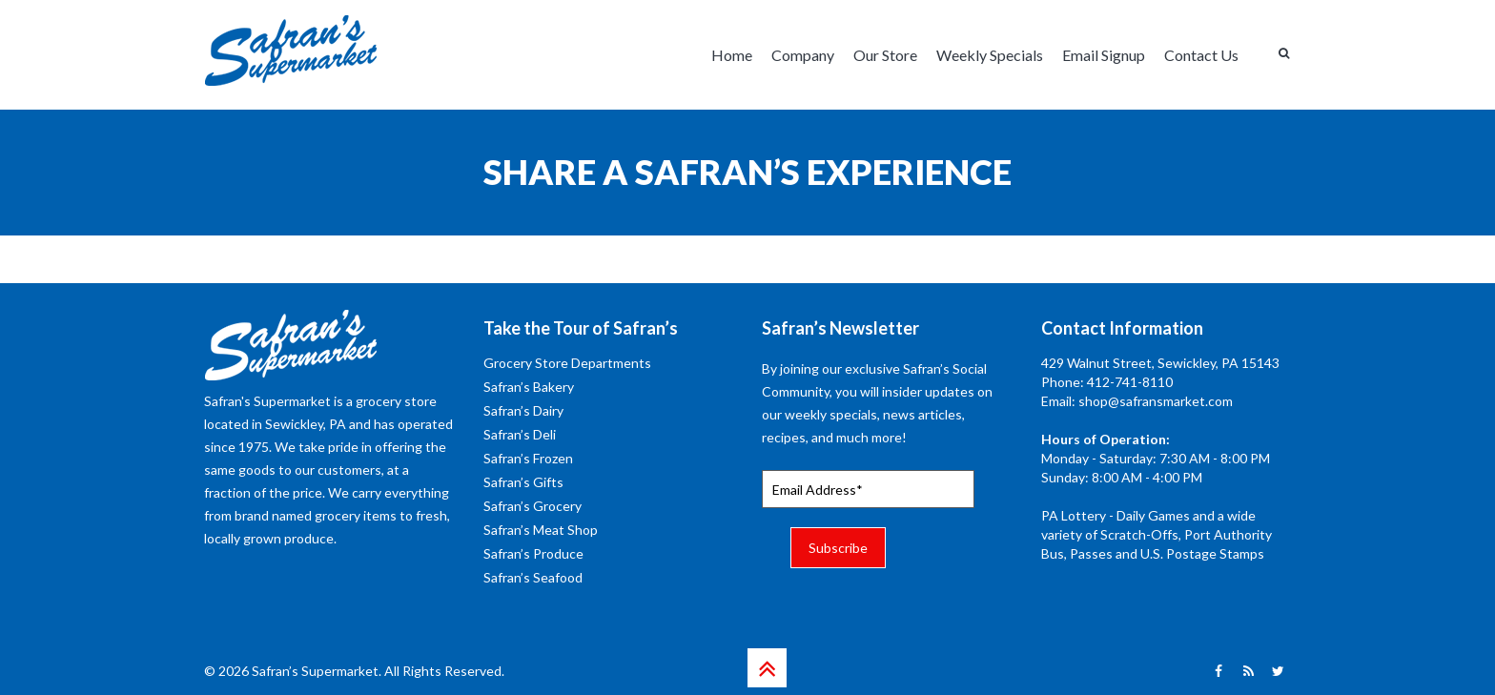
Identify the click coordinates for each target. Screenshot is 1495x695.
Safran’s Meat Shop (540, 529)
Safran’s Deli (519, 434)
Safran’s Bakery (528, 386)
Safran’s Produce (533, 553)
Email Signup (1103, 55)
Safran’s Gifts (523, 482)
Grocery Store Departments (567, 363)
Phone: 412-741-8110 (1107, 382)
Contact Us (1201, 55)
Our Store (885, 55)
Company (802, 55)
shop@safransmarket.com (1155, 401)
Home (731, 55)
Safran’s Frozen (528, 458)
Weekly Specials (989, 55)
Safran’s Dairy (523, 410)
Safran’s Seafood (533, 577)
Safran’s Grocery (532, 506)
